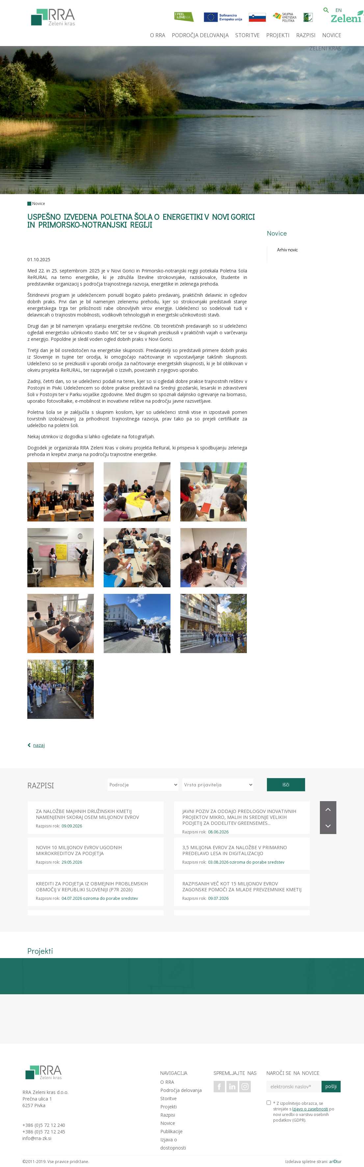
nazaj (39, 745)
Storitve (168, 1098)
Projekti (168, 1107)
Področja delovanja (181, 1090)
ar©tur (335, 1161)
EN (338, 10)
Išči (285, 784)
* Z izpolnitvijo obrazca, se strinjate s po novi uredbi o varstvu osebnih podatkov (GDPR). (300, 1112)
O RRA (167, 1082)
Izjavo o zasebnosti (310, 1109)
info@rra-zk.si (36, 1138)
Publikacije (171, 1131)
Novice (38, 203)
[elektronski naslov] (294, 1086)
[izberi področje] (143, 784)
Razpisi (167, 1115)
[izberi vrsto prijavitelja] (218, 784)
